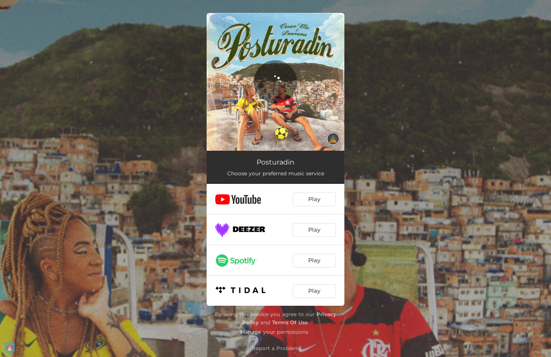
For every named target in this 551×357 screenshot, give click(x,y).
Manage (250, 332)
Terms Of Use (290, 322)
